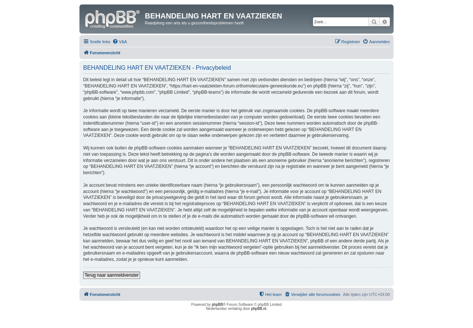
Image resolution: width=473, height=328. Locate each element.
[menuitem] (119, 41)
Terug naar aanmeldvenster (112, 275)
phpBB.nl (258, 309)
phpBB (217, 305)
